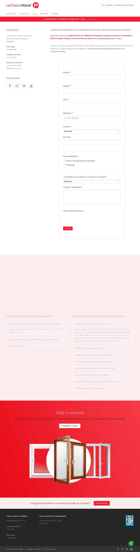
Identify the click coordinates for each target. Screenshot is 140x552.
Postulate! (101, 503)
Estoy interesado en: (71, 156)
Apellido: (67, 86)
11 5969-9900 (11, 538)
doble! (21, 549)
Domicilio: (67, 137)
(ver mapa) (43, 523)
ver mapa (118, 38)
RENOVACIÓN (12, 14)
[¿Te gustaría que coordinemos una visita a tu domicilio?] (92, 181)
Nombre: (67, 72)
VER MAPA (91, 19)
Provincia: (67, 127)
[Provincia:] (92, 131)
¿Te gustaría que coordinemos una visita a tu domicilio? (84, 177)
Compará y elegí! (70, 426)
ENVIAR (68, 228)
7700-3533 (10, 529)
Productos (25, 14)
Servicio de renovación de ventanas (80, 161)
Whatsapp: (68, 113)
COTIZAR (55, 14)
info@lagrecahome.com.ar (16, 521)
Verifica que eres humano (73, 211)
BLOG (35, 14)
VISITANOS (44, 14)
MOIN (38, 549)
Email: (66, 100)
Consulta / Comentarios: (72, 187)
